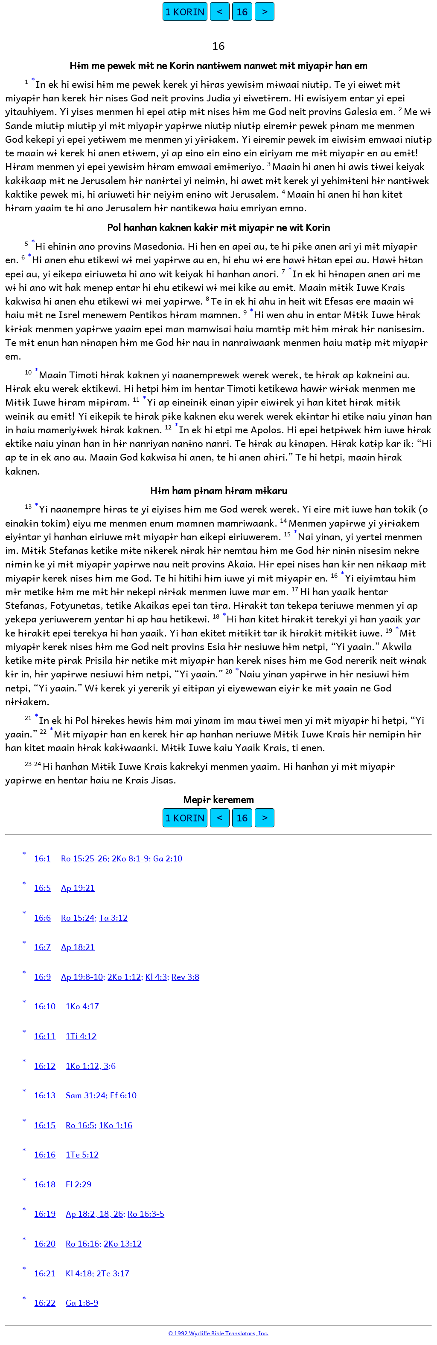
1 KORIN (185, 11)
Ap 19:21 (78, 887)
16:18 (44, 1184)
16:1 (42, 858)
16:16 (44, 1154)
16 (242, 11)
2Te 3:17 (112, 1273)
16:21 (44, 1273)
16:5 (42, 887)
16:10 (44, 1005)
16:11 (44, 1035)
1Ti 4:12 (81, 1035)
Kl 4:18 (79, 1273)
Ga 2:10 (167, 858)
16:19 (44, 1213)
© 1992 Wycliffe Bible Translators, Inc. (218, 1332)
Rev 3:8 (185, 976)
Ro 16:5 (80, 1124)
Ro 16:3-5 (146, 1213)
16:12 (44, 1065)
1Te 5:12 (82, 1154)
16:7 (42, 946)
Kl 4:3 (156, 976)
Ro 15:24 (77, 917)
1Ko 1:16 (115, 1124)
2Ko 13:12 (123, 1243)
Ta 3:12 (113, 917)
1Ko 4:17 (82, 1005)
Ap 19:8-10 (82, 976)
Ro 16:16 (82, 1243)
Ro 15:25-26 (84, 858)
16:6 (42, 917)
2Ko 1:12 (124, 976)
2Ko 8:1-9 (130, 858)
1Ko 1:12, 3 (87, 1065)
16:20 (44, 1243)
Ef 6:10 (123, 1095)
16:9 (42, 976)
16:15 (44, 1124)
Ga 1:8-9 (82, 1302)
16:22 (44, 1302)
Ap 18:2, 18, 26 (94, 1213)
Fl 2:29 (78, 1184)
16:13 (44, 1095)
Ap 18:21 (78, 946)
